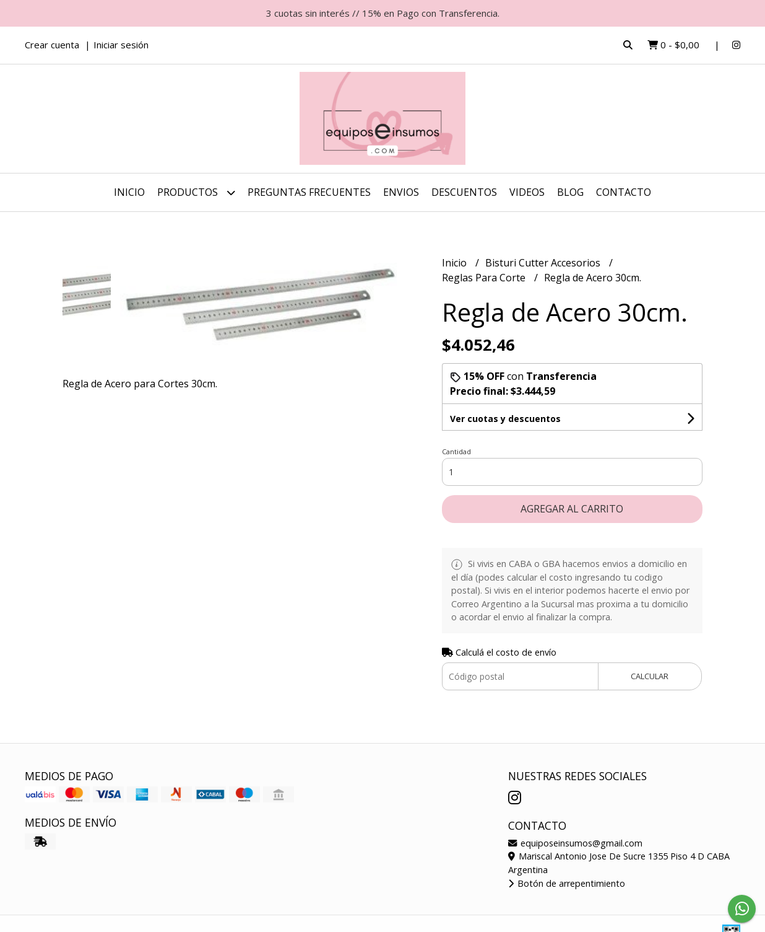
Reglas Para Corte (485, 277)
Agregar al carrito (572, 509)
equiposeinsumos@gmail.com (575, 843)
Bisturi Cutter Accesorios (544, 263)
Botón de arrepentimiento (566, 883)
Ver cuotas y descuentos (505, 418)
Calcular (649, 676)
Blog (570, 192)
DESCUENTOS (464, 192)
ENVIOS (401, 192)
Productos (196, 192)
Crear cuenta (52, 44)
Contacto (623, 192)
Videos (527, 192)
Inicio (129, 192)
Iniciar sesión (121, 44)
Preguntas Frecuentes (309, 192)
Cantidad (456, 451)
